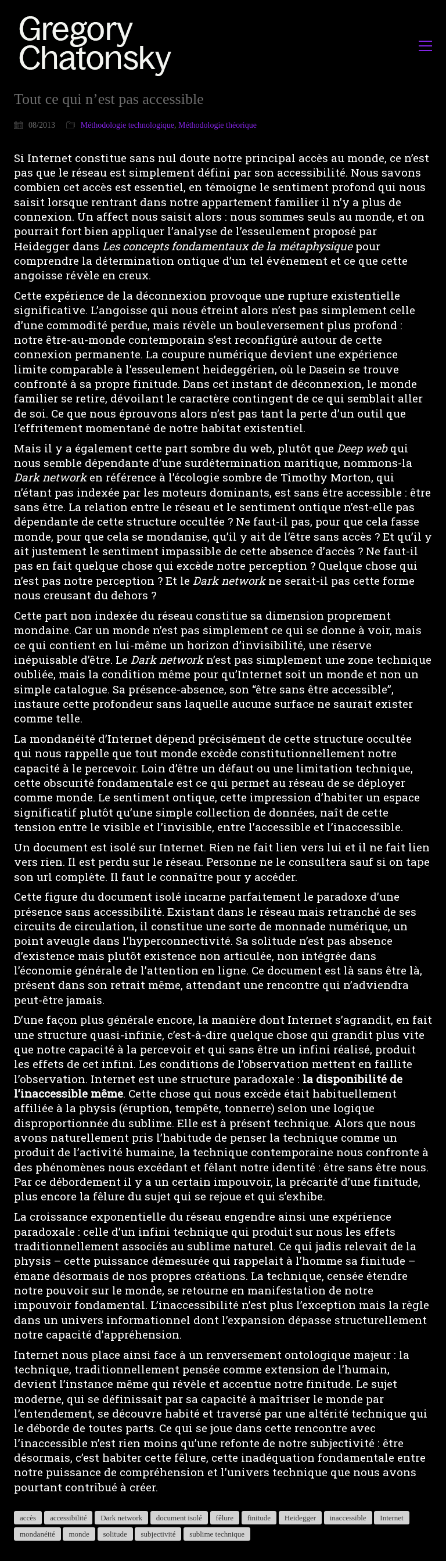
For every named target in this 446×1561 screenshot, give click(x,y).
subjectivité (158, 1534)
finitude (259, 1517)
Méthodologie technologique (127, 125)
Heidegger (300, 1517)
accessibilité (68, 1517)
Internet (391, 1517)
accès (28, 1517)
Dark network (121, 1517)
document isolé (179, 1517)
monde (79, 1534)
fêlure (224, 1517)
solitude (115, 1534)
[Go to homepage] (98, 46)
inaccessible (348, 1517)
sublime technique (216, 1534)
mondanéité (37, 1534)
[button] (425, 46)
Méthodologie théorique (217, 125)
